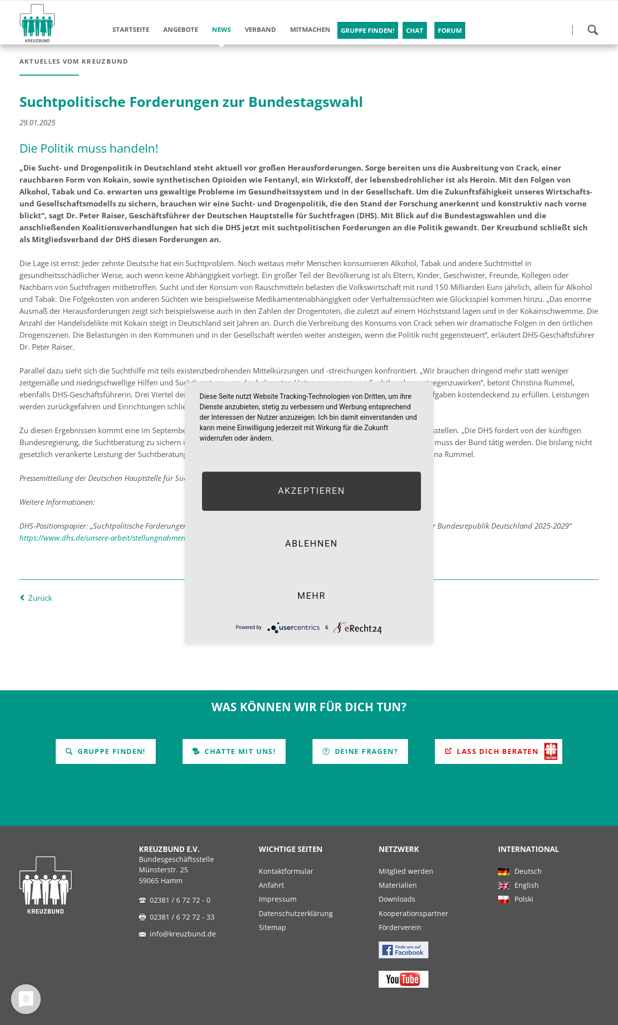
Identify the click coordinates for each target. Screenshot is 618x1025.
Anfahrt (271, 885)
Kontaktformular (286, 871)
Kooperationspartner (413, 913)
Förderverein (400, 927)
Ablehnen (311, 543)
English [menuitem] (527, 885)
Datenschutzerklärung (296, 913)
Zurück (40, 598)
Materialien (398, 885)
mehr (311, 595)
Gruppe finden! (110, 751)
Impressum (278, 899)
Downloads (397, 899)
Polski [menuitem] (524, 899)
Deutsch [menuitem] (528, 871)
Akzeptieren (311, 491)
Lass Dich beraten (496, 751)
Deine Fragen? (365, 751)
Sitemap (272, 927)
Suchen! (592, 29)
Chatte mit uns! (239, 751)
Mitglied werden (406, 871)
